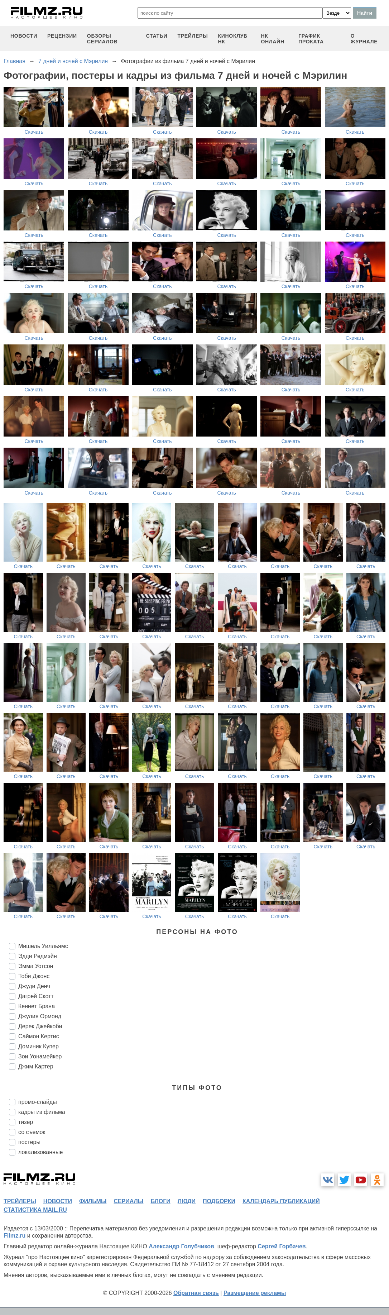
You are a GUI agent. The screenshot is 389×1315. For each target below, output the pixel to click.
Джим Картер (35, 1066)
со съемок (31, 1132)
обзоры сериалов (102, 38)
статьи (157, 36)
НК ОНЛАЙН (272, 38)
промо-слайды (37, 1102)
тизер (25, 1122)
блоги (160, 1201)
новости (23, 36)
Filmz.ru (14, 1236)
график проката (311, 38)
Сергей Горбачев (282, 1246)
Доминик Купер (38, 1046)
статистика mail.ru (35, 1210)
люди (187, 1201)
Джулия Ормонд (39, 1016)
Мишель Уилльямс (43, 946)
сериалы (128, 1201)
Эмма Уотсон (35, 966)
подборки (219, 1201)
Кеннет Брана (36, 1006)
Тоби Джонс (33, 976)
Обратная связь (196, 1293)
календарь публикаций (281, 1201)
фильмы (92, 1201)
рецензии (62, 36)
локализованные (40, 1152)
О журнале (364, 38)
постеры (29, 1142)
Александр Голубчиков (181, 1246)
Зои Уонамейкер (40, 1056)
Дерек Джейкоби (40, 1026)
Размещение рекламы (255, 1293)
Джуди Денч (34, 986)
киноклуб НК (233, 38)
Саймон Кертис (38, 1036)
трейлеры (192, 36)
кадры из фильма (41, 1112)
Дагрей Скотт (36, 996)
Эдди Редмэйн (37, 956)
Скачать (33, 132)
